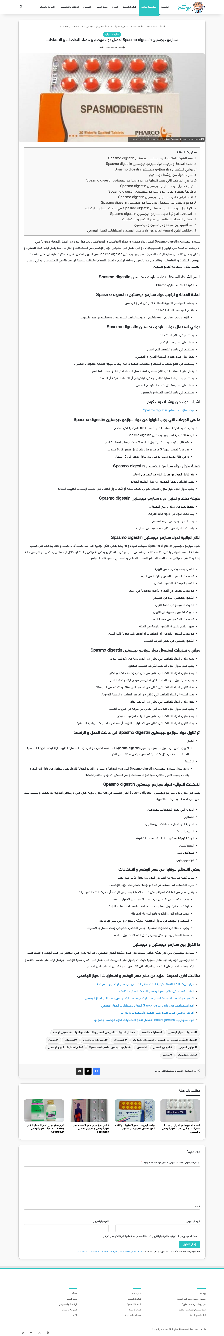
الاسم (197, 1206)
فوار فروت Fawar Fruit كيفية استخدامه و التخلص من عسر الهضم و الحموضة (145, 984)
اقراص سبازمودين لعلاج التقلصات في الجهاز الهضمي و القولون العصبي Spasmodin (91, 1129)
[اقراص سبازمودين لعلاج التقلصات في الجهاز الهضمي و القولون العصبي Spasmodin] (89, 1110)
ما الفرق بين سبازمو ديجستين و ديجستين (163, 225)
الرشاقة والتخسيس (69, 7)
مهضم (166, 1055)
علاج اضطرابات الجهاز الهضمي (64, 1047)
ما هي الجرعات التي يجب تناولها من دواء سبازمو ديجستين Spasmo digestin (139, 181)
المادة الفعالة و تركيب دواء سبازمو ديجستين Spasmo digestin (149, 164)
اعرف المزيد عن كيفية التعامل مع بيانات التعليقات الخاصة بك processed (111, 1251)
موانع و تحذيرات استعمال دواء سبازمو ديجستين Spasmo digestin (147, 203)
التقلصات (70, 1040)
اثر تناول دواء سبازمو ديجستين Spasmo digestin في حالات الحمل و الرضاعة (138, 209)
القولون (52, 1040)
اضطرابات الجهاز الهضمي (182, 1032)
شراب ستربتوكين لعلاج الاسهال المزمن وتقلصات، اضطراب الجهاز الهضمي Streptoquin (45, 1129)
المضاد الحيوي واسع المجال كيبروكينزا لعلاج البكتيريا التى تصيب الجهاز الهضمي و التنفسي (181, 1129)
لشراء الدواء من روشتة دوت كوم (171, 175)
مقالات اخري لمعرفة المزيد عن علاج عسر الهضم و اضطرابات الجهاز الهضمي (139, 231)
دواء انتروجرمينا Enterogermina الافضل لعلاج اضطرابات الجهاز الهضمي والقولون (143, 1020)
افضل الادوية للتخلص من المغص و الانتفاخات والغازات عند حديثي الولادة (93, 1032)
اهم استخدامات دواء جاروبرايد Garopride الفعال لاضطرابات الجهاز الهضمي (147, 1006)
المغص (141, 1047)
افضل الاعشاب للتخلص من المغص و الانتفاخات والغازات (164, 1040)
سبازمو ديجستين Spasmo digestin (109, 1047)
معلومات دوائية (148, 7)
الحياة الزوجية (135, 1310)
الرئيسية (165, 7)
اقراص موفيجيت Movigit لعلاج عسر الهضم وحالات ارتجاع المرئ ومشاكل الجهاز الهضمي (139, 999)
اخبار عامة (136, 1293)
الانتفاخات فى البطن (94, 1040)
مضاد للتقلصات (187, 1055)
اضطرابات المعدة (151, 1032)
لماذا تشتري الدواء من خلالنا (192, 1310)
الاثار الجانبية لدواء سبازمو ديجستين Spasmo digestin (155, 197)
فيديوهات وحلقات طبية (194, 1304)
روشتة (203, 1293)
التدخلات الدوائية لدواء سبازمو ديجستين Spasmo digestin (151, 214)
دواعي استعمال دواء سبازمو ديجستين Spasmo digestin (154, 170)
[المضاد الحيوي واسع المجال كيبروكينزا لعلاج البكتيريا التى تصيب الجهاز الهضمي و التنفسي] (180, 1110)
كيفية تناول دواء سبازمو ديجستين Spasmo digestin (156, 186)
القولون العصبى (161, 1047)
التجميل (87, 7)
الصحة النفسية (134, 1304)
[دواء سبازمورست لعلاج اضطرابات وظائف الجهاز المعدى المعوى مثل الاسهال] (135, 1110)
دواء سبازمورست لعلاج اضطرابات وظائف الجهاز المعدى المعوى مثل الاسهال (135, 1127)
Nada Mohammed (114, 48)
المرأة (115, 7)
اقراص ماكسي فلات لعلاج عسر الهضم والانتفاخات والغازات (157, 1013)
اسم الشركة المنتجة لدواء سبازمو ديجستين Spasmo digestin (150, 159)
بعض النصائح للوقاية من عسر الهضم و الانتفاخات (157, 220)
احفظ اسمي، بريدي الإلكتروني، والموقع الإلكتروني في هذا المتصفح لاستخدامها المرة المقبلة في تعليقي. (149, 1236)
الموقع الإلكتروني (100, 1221)
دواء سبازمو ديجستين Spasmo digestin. (168, 411)
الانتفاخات (119, 1040)
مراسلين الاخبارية (133, 1315)
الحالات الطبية (129, 7)
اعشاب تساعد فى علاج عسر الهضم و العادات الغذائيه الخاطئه (156, 991)
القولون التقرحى (187, 1047)
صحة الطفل (101, 7)
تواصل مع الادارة (198, 1315)
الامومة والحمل (47, 7)
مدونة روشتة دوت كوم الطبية (191, 1299)
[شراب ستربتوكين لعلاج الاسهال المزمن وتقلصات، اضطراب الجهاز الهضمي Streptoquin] (44, 1110)
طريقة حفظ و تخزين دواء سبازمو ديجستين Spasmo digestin (150, 192)
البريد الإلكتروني (193, 1221)
